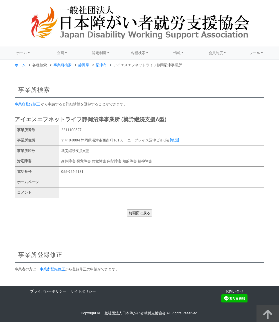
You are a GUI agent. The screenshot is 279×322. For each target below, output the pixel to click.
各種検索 (138, 53)
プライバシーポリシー (48, 291)
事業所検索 (63, 65)
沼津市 (101, 65)
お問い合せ (234, 291)
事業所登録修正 (27, 104)
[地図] (174, 140)
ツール (254, 53)
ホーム (21, 53)
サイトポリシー (83, 291)
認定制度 (99, 53)
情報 (177, 53)
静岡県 (83, 65)
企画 (60, 53)
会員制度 (216, 53)
